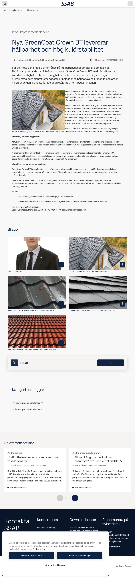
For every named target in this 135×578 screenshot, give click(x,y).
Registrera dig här (111, 546)
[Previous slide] (60, 498)
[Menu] (130, 3)
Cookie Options (123, 566)
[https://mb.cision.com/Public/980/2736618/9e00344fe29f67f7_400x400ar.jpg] (61, 343)
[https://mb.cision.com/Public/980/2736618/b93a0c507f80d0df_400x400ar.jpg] (122, 304)
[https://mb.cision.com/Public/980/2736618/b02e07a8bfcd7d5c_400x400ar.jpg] (61, 264)
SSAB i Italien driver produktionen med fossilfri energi (33, 459)
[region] (55, 553)
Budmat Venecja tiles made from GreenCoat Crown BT (89, 271)
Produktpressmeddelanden (29, 403)
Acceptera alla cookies (31, 555)
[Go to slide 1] (66, 498)
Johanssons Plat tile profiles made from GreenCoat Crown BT (31, 310)
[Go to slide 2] (69, 498)
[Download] (110, 362)
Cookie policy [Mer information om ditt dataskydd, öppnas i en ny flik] (39, 549)
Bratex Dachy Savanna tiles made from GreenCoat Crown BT (92, 310)
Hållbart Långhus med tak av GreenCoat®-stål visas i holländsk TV (97, 459)
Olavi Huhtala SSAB (15, 271)
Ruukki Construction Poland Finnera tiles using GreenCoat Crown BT (33, 349)
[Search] (4, 3)
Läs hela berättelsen (17, 487)
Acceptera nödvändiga (79, 555)
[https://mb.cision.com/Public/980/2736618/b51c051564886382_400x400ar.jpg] (122, 264)
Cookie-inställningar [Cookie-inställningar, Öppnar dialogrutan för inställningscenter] (55, 565)
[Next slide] (75, 498)
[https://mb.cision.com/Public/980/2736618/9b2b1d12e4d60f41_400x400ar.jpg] (61, 304)
